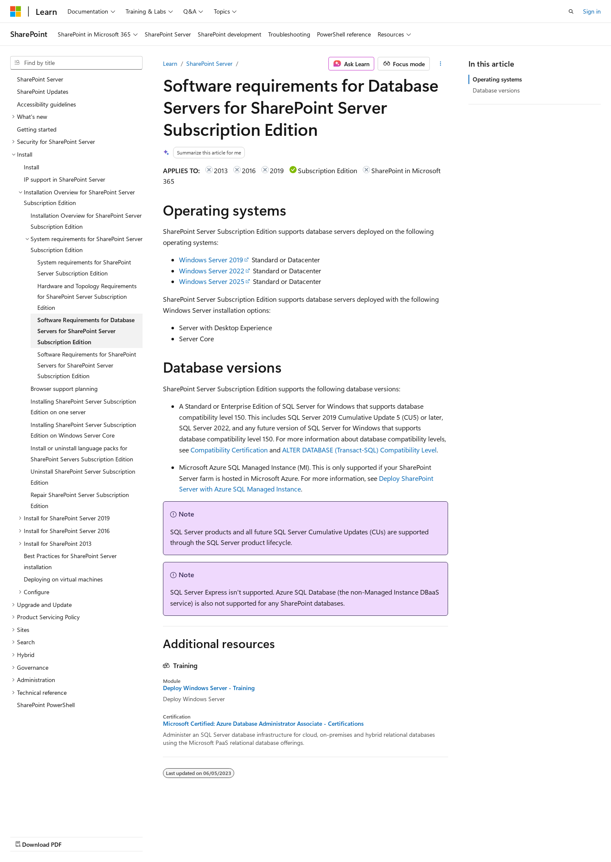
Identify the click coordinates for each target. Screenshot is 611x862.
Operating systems (497, 79)
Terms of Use (310, 836)
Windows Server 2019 (211, 259)
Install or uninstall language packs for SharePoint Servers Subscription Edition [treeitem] (82, 453)
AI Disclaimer (27, 836)
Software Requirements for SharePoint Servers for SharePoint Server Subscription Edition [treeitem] (86, 365)
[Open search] (571, 11)
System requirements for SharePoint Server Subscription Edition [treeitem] (84, 267)
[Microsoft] (15, 11)
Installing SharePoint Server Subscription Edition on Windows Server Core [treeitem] (83, 430)
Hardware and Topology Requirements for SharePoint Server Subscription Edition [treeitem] (87, 297)
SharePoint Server (209, 63)
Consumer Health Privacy (244, 836)
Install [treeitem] (31, 167)
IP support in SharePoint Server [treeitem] (64, 179)
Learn (170, 63)
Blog (115, 836)
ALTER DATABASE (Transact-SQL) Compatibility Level (359, 449)
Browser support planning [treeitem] (64, 389)
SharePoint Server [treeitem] (40, 79)
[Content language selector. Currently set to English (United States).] (49, 816)
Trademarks (352, 836)
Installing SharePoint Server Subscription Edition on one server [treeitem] (83, 406)
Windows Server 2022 (211, 270)
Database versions (496, 90)
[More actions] (440, 63)
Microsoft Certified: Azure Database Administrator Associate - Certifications (263, 723)
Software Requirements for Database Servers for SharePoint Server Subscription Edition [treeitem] (86, 330)
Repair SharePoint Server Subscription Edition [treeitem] (80, 500)
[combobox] (76, 63)
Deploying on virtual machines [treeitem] (63, 579)
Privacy (185, 836)
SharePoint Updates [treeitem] (42, 91)
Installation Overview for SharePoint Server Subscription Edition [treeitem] (86, 220)
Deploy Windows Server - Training (209, 688)
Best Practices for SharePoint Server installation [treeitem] (70, 561)
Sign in (592, 11)
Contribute (152, 836)
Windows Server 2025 (211, 281)
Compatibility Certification (229, 449)
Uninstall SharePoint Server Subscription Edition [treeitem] (83, 476)
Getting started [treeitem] (36, 129)
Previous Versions (77, 836)
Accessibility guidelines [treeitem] (46, 104)
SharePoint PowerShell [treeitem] (46, 705)
